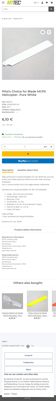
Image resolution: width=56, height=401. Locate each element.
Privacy (14, 394)
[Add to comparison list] (42, 32)
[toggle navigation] (3, 1)
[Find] (25, 9)
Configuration (28, 362)
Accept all (28, 355)
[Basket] (51, 2)
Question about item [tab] (27, 170)
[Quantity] (24, 146)
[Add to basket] (4, 26)
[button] (42, 2)
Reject (28, 370)
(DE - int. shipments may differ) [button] (32, 137)
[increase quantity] (51, 146)
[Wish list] (46, 2)
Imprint (6, 394)
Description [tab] (8, 170)
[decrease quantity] (4, 146)
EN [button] (35, 2)
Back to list (7, 18)
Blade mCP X (15, 109)
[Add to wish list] (49, 32)
